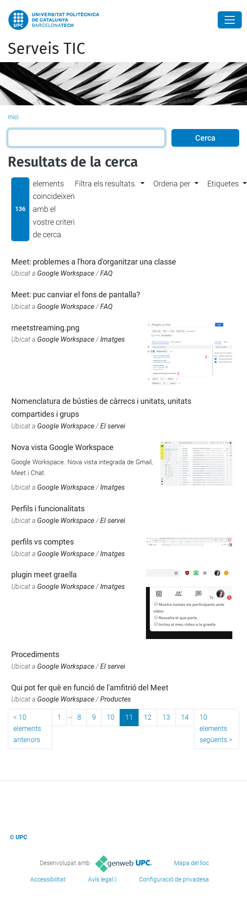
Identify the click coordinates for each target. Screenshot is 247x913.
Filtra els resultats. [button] (105, 183)
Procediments (35, 654)
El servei (112, 426)
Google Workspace (65, 273)
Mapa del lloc (191, 862)
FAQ (106, 273)
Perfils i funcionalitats (48, 508)
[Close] (230, 19)
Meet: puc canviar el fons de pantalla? (75, 294)
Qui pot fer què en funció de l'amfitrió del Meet (89, 687)
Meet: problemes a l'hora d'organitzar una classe (93, 261)
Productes (115, 699)
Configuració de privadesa (174, 879)
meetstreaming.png (45, 327)
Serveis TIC (46, 48)
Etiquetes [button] (223, 183)
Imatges (112, 339)
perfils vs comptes (42, 541)
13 (166, 717)
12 (148, 717)
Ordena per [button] (171, 183)
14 (185, 717)
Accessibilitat (48, 879)
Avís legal (100, 879)
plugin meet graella (44, 574)
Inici (13, 116)
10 (110, 717)
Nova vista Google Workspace (62, 447)
